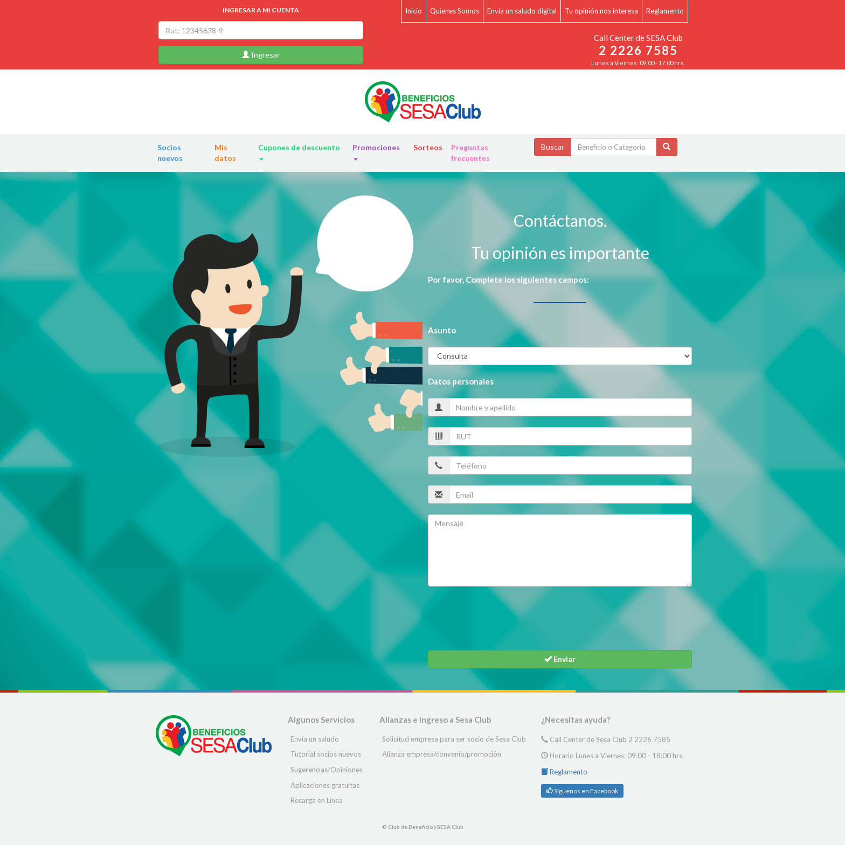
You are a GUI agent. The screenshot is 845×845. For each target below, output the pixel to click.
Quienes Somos (454, 10)
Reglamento (665, 10)
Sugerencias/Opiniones (326, 769)
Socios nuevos (170, 153)
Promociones (376, 151)
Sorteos (427, 147)
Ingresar (261, 54)
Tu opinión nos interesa (601, 10)
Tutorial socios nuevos (325, 754)
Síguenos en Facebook (582, 791)
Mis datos (225, 153)
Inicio (413, 10)
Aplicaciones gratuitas (324, 785)
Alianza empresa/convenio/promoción (441, 754)
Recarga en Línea (316, 800)
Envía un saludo (314, 739)
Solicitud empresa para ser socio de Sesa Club (454, 739)
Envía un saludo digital (522, 10)
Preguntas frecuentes (470, 153)
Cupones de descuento (299, 151)
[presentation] (510, 618)
